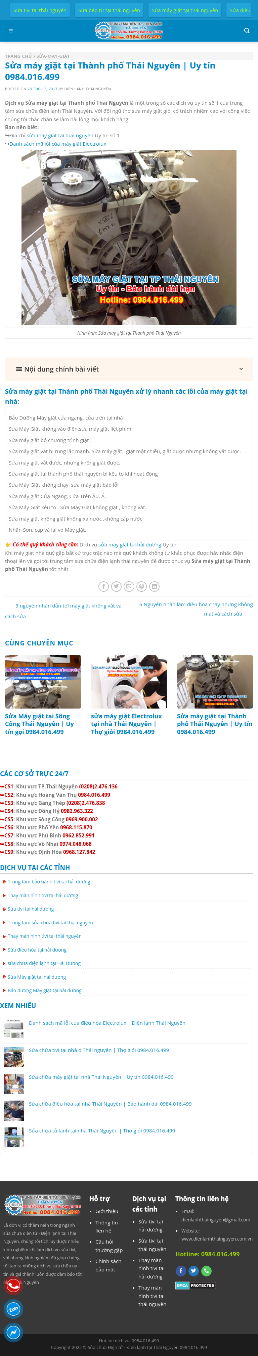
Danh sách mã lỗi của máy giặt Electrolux (57, 143)
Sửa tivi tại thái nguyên (40, 10)
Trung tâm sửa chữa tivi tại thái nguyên (50, 922)
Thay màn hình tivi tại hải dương (43, 895)
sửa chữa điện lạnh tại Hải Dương (44, 963)
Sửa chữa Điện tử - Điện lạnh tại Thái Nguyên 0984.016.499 (147, 1347)
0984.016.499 (145, 1341)
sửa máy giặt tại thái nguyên (60, 135)
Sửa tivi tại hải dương (31, 909)
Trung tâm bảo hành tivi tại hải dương (49, 881)
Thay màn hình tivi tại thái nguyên (45, 936)
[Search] (247, 31)
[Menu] (10, 31)
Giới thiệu (106, 1211)
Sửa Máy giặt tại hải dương (37, 977)
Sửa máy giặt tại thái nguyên (185, 10)
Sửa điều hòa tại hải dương (37, 950)
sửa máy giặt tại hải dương (129, 544)
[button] (129, 369)
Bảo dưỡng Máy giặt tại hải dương (45, 990)
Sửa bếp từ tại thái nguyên (109, 10)
